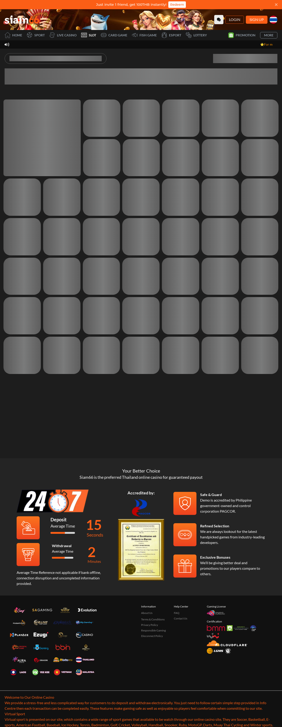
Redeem (177, 5)
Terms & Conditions (153, 619)
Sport (36, 35)
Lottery (196, 35)
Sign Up (256, 19)
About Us (146, 613)
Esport (171, 35)
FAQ (176, 613)
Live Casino (63, 35)
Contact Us (180, 618)
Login (234, 19)
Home (13, 35)
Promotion (241, 35)
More (268, 35)
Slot (88, 35)
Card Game (114, 35)
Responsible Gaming (153, 630)
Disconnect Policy (152, 636)
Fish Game (144, 35)
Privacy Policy (149, 625)
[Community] (218, 19)
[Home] (22, 19)
